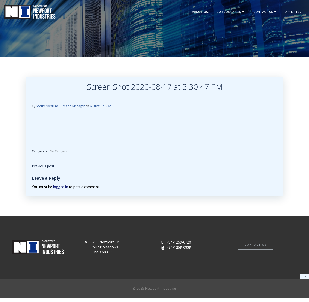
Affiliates (293, 12)
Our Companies (231, 12)
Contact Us (265, 12)
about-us (200, 12)
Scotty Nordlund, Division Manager (60, 107)
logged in (60, 188)
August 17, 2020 (101, 107)
